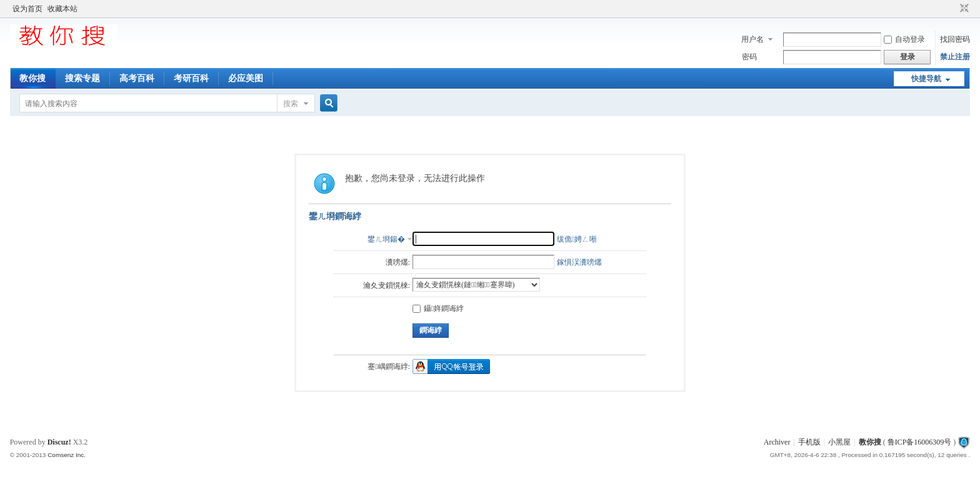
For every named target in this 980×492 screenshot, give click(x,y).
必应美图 (245, 78)
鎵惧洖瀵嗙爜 (579, 262)
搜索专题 (82, 78)
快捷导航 (926, 78)
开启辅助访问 (952, 8)
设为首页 (27, 8)
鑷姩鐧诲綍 (438, 308)
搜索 (290, 103)
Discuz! (59, 442)
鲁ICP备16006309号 (920, 442)
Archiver (777, 442)
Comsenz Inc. (67, 454)
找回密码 (955, 39)
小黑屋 (839, 442)
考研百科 (191, 78)
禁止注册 (955, 56)
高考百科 (136, 78)
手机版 (809, 442)
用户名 (752, 39)
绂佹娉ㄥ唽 (577, 239)
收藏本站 (63, 8)
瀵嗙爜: (398, 262)
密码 (749, 56)
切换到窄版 (963, 8)
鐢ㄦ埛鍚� (386, 239)
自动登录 (904, 39)
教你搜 (32, 78)
